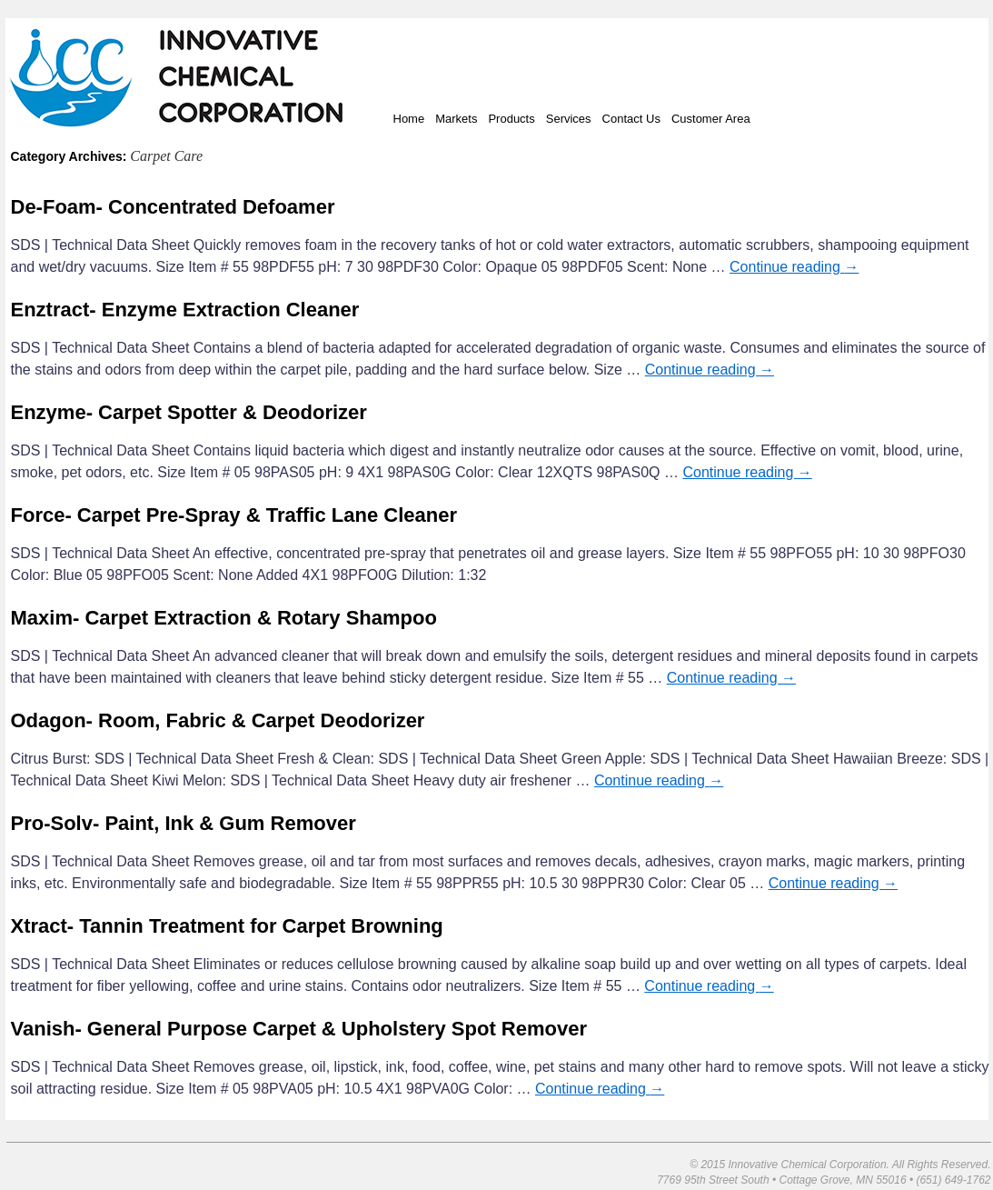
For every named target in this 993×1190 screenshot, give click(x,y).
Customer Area (710, 118)
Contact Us (631, 118)
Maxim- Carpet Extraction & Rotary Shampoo (224, 617)
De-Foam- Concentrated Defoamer (173, 206)
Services (568, 118)
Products (511, 118)
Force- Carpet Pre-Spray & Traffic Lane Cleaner (234, 515)
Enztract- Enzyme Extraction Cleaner (185, 309)
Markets (456, 118)
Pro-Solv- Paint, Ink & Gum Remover (183, 823)
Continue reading (794, 267)
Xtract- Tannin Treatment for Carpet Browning (227, 926)
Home (409, 118)
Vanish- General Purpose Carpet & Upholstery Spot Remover (299, 1028)
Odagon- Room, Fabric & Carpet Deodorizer (218, 720)
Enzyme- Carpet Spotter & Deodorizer (189, 412)
